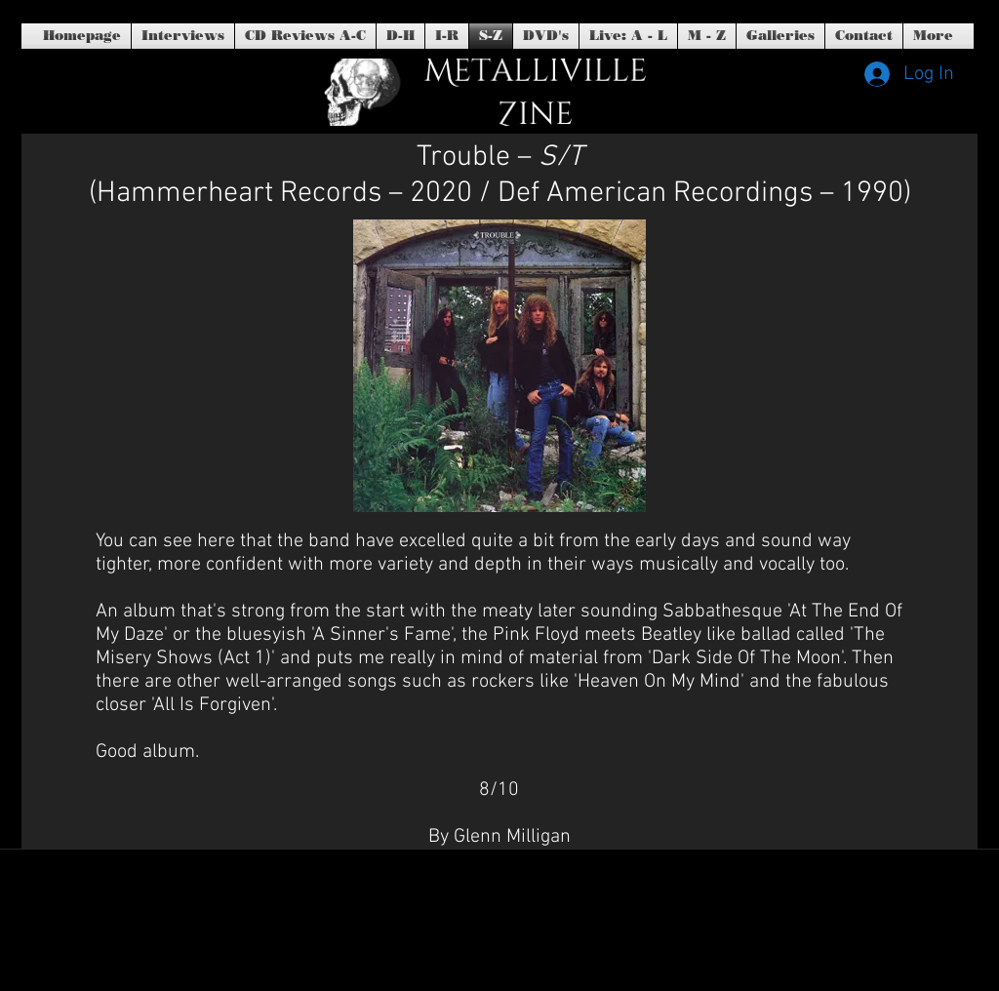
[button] (546, 36)
